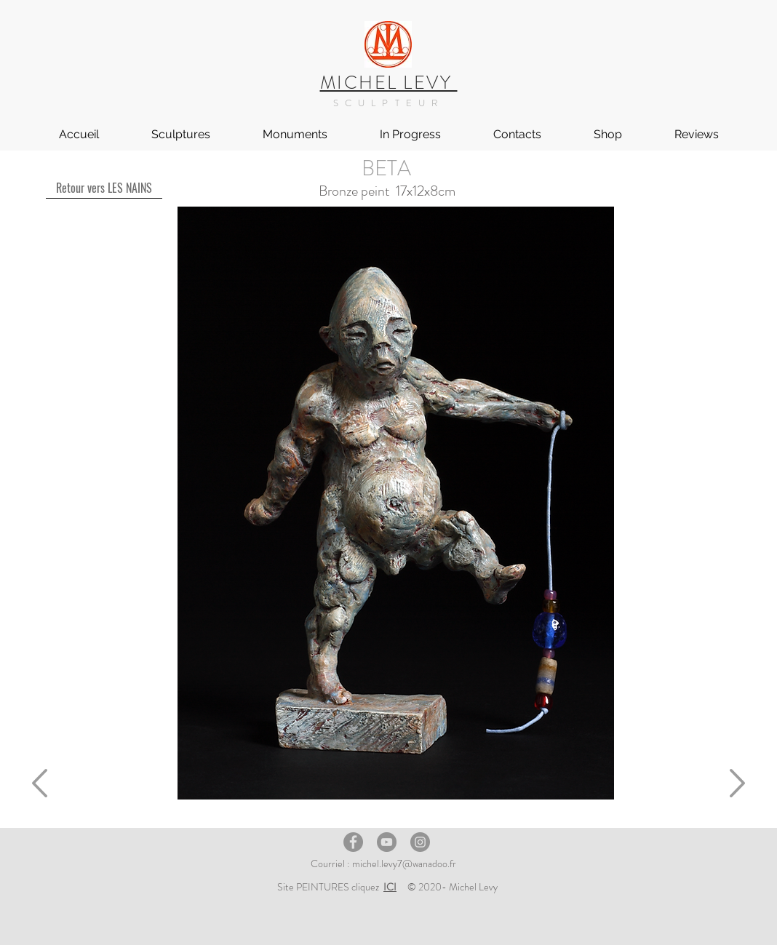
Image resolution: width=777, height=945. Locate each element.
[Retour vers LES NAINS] (104, 188)
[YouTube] (387, 842)
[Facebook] (353, 842)
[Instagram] (420, 842)
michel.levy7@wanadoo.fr (404, 863)
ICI (390, 887)
